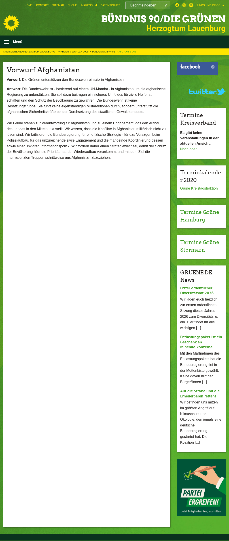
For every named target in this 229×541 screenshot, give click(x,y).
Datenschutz (110, 5)
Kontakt (42, 5)
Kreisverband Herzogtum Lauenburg (29, 52)
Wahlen (64, 52)
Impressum (89, 5)
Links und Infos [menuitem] (208, 5)
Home (29, 5)
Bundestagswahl (104, 52)
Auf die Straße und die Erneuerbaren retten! (200, 394)
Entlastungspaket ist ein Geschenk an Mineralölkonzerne (201, 342)
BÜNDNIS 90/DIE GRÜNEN (160, 19)
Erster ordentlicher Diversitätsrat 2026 (197, 291)
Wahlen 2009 (80, 52)
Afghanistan (127, 52)
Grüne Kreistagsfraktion (199, 189)
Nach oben (188, 149)
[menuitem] (29, 5)
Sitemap (58, 5)
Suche (72, 5)
